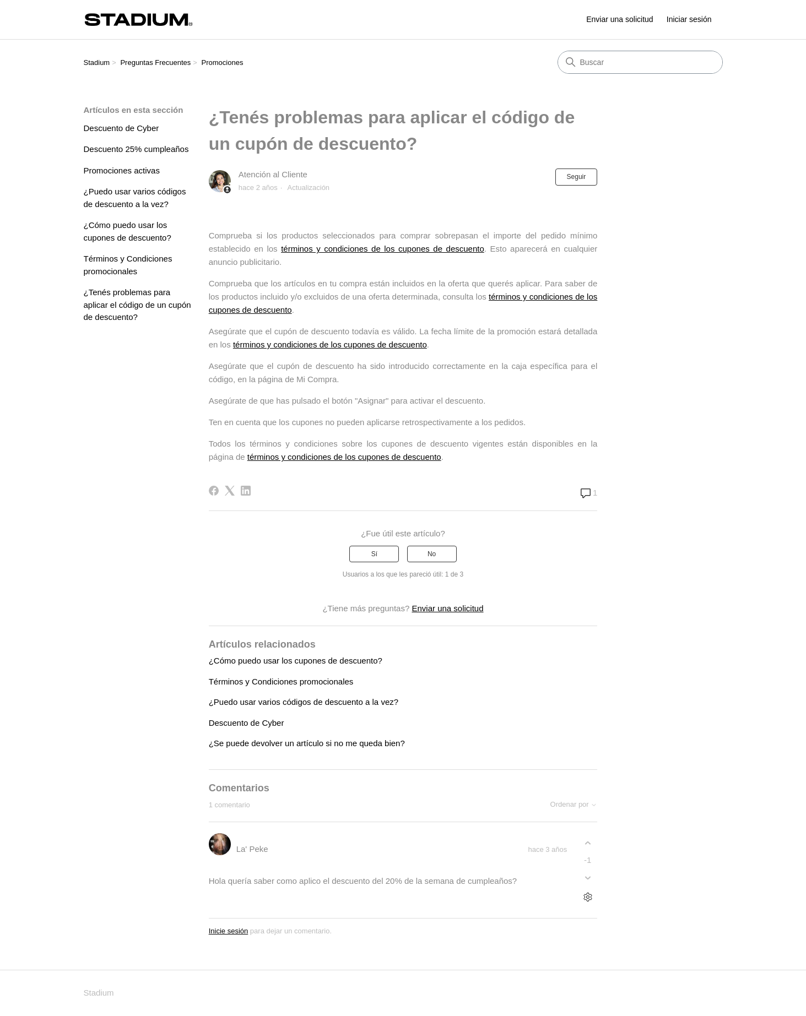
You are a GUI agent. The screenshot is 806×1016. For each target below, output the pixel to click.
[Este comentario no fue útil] (587, 878)
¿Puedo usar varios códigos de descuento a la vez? (135, 198)
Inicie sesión (228, 931)
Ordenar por (574, 804)
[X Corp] (230, 491)
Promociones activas (122, 170)
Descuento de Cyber (121, 128)
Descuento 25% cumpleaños (136, 149)
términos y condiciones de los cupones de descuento (382, 248)
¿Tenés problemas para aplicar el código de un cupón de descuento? (137, 304)
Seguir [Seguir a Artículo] (576, 177)
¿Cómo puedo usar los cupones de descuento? (127, 231)
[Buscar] (640, 62)
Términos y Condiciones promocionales (128, 265)
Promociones (223, 62)
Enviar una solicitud (619, 19)
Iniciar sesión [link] (689, 19)
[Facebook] (214, 491)
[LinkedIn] (246, 491)
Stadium (97, 62)
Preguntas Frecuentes (155, 62)
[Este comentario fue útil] (587, 842)
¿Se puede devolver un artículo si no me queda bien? (307, 743)
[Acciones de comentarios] (587, 897)
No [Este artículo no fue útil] (432, 554)
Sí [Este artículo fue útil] (374, 554)
